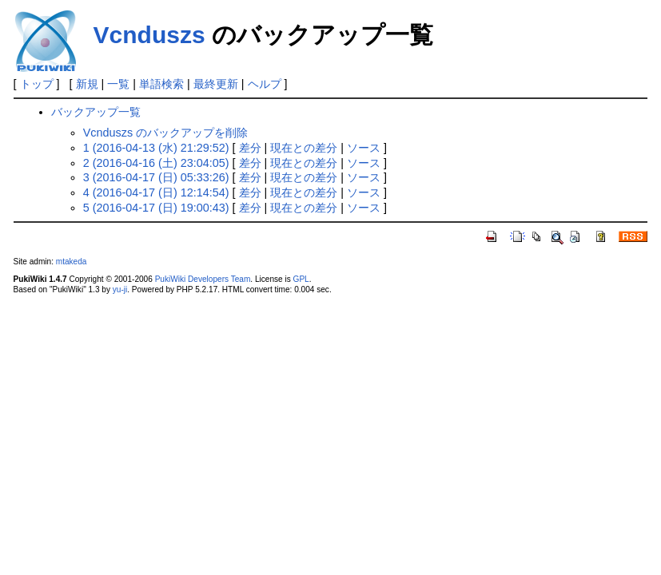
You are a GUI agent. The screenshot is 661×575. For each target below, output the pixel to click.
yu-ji (120, 289)
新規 (87, 83)
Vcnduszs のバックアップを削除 (165, 132)
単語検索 (161, 83)
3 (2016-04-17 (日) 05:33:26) (156, 177)
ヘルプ (264, 83)
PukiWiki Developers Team (203, 279)
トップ (37, 83)
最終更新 (215, 83)
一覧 (118, 83)
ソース (363, 147)
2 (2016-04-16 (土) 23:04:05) (156, 163)
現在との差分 (303, 147)
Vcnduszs (149, 35)
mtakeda (71, 261)
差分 (250, 147)
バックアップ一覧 (96, 111)
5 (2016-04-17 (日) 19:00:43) (156, 207)
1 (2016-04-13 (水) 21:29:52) (156, 147)
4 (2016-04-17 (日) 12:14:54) (156, 192)
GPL (301, 279)
